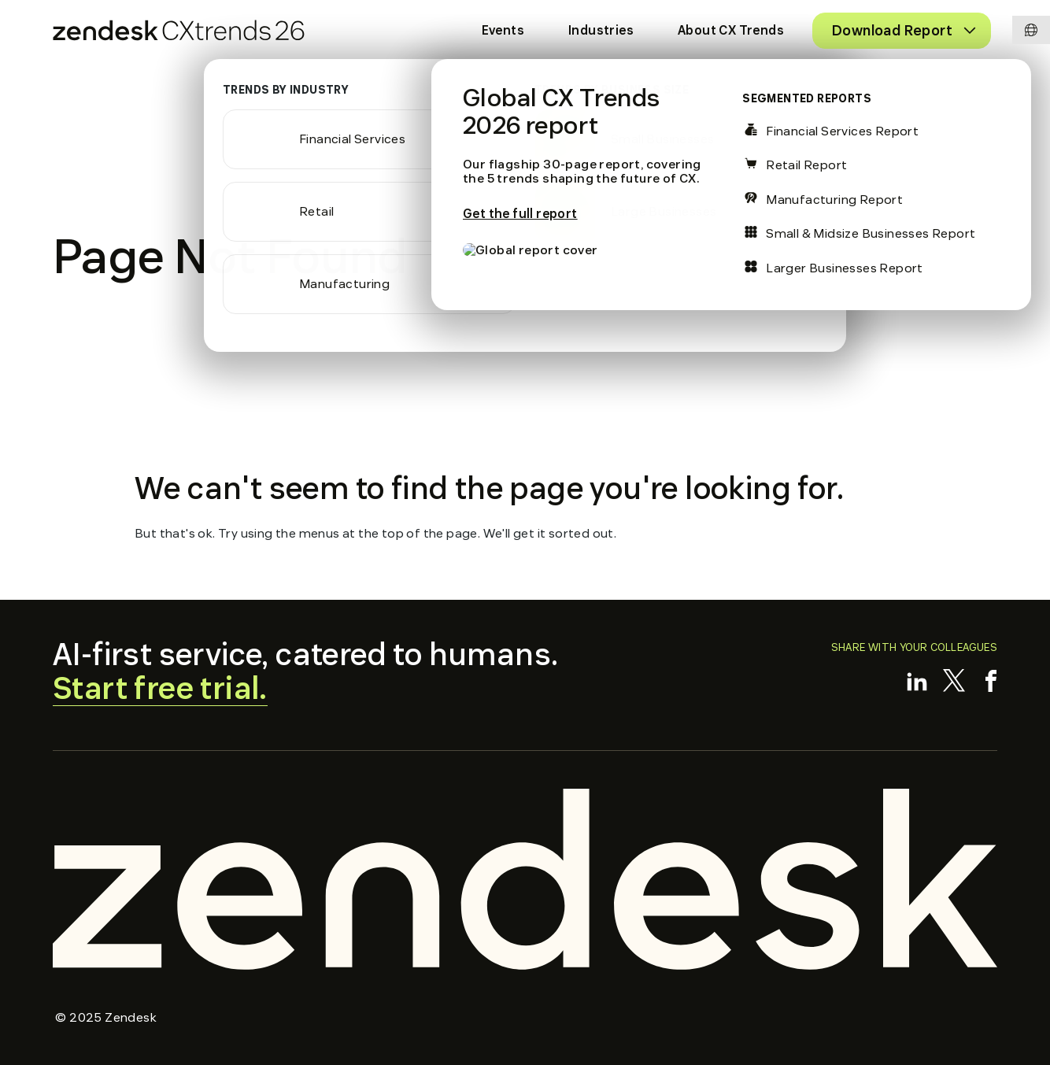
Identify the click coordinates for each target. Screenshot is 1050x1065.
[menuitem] (503, 30)
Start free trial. (160, 688)
